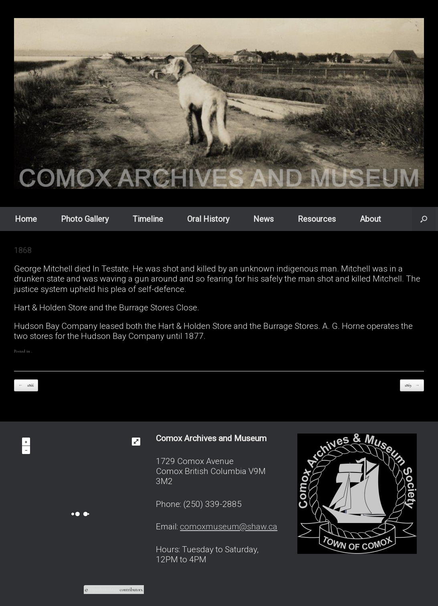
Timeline (148, 219)
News (263, 219)
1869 (412, 385)
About (370, 219)
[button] (424, 219)
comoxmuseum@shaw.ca (228, 526)
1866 (26, 385)
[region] (219, 103)
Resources (317, 219)
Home (26, 219)
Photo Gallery (85, 219)
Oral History (208, 219)
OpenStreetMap (104, 589)
